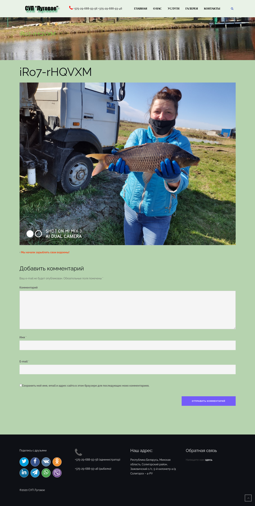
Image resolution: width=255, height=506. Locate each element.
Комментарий (29, 287)
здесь (208, 459)
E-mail (24, 361)
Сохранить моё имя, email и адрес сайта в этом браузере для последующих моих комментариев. (85, 385)
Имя (22, 337)
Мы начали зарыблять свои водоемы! (45, 252)
